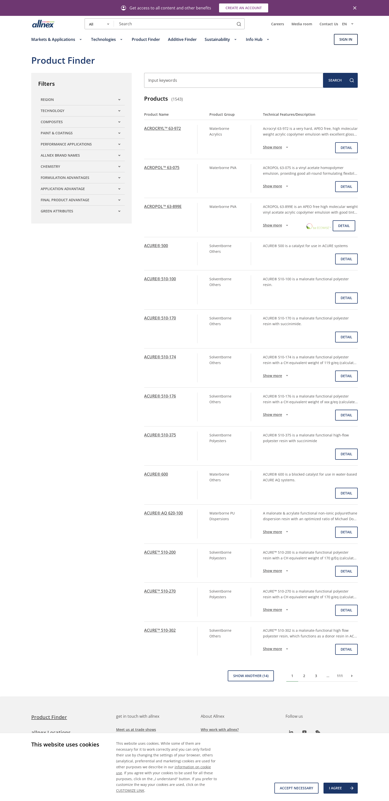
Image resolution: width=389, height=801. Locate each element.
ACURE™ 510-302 (160, 630)
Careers (277, 24)
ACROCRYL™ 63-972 (162, 128)
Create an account (244, 7)
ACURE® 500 (156, 245)
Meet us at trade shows (136, 729)
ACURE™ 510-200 (160, 552)
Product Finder (49, 717)
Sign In (345, 39)
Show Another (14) (250, 675)
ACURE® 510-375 (160, 435)
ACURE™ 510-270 (160, 591)
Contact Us (329, 24)
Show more (276, 147)
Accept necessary (296, 788)
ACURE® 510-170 (160, 318)
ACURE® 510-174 (160, 357)
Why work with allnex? (220, 729)
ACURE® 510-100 (160, 279)
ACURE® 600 (156, 474)
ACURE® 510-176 (160, 396)
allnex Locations (51, 732)
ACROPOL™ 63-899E (163, 206)
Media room (302, 24)
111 (340, 675)
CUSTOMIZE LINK (130, 790)
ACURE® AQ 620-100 (163, 513)
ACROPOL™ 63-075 (161, 167)
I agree (341, 788)
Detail (346, 147)
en (350, 23)
